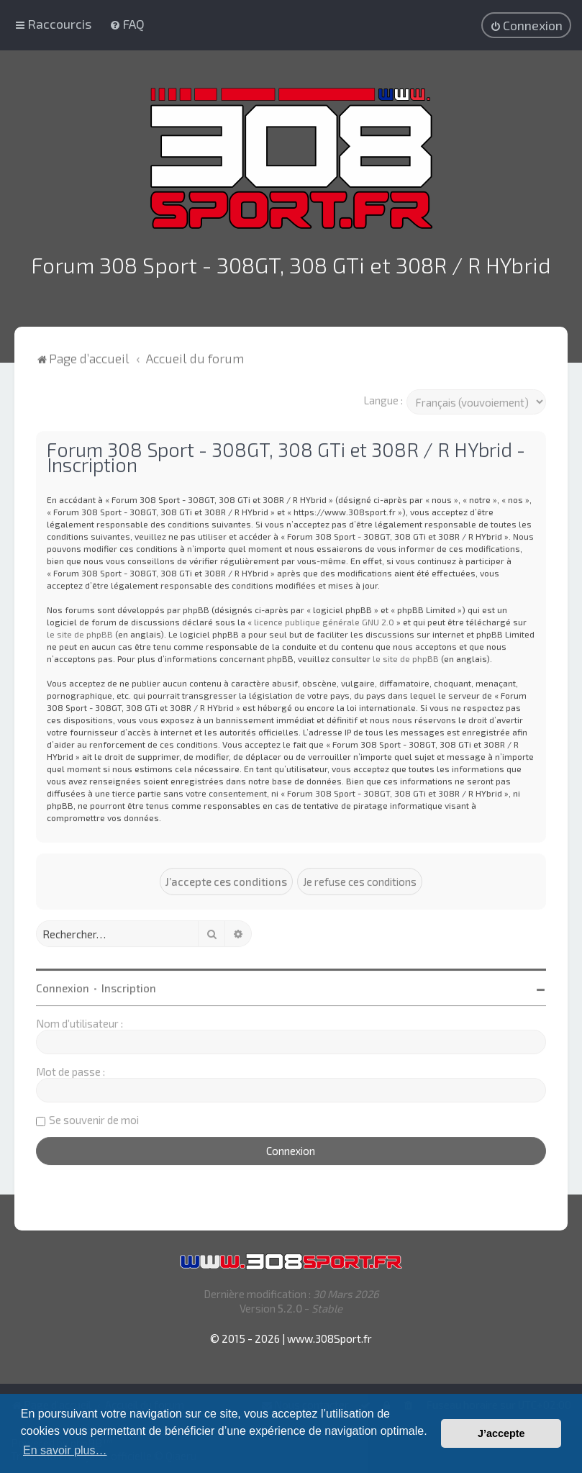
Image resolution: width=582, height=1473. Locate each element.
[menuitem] (127, 23)
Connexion (62, 985)
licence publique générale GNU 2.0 (324, 620)
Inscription (128, 985)
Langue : (383, 397)
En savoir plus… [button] (65, 1450)
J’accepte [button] (501, 1433)
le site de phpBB (80, 632)
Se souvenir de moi (94, 1117)
